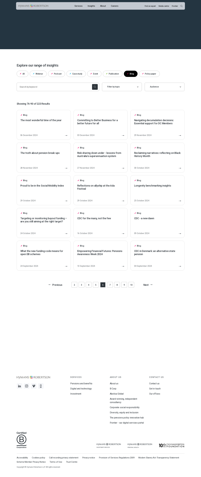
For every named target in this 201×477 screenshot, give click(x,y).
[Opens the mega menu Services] (78, 5)
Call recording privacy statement (63, 457)
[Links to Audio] (41, 386)
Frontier (175, 6)
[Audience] (164, 87)
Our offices (154, 393)
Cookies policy (38, 457)
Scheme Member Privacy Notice (31, 462)
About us (114, 383)
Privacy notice (88, 457)
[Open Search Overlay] (181, 6)
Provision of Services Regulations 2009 (116, 457)
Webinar (38, 74)
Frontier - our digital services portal (127, 422)
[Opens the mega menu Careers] (115, 5)
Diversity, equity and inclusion (124, 412)
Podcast (56, 74)
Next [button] (147, 284)
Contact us (154, 383)
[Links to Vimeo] (34, 386)
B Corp (113, 388)
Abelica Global (117, 393)
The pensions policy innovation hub (127, 417)
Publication (112, 74)
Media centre (164, 6)
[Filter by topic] (122, 87)
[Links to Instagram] (26, 386)
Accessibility (22, 457)
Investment (75, 393)
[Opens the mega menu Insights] (91, 5)
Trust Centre (72, 462)
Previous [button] (55, 284)
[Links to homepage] (33, 6)
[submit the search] (94, 87)
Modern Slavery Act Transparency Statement (158, 457)
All (22, 74)
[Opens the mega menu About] (103, 5)
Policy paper (149, 74)
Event (94, 74)
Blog (130, 74)
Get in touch (155, 388)
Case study (76, 74)
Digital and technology (81, 388)
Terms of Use (56, 462)
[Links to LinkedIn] (19, 386)
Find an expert (150, 6)
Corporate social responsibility (125, 407)
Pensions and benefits (81, 383)
